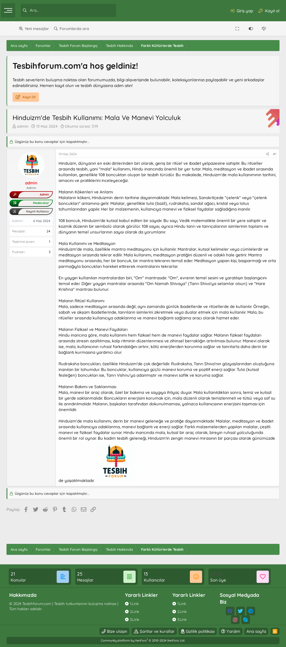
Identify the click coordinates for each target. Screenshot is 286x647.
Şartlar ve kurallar (145, 631)
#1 (262, 154)
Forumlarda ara (74, 28)
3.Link (136, 619)
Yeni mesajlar (37, 28)
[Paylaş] (255, 154)
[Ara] (83, 10)
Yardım (221, 631)
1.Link (136, 603)
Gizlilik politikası (188, 631)
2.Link (136, 611)
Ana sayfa (244, 631)
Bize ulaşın (105, 631)
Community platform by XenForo (143, 640)
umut (211, 574)
